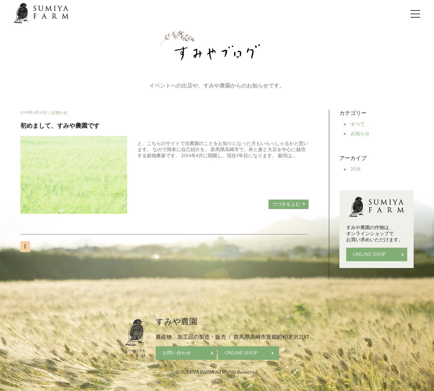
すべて (358, 124)
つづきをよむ (288, 204)
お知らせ (59, 112)
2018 (355, 169)
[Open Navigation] (415, 13)
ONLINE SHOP (378, 254)
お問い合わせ (187, 353)
